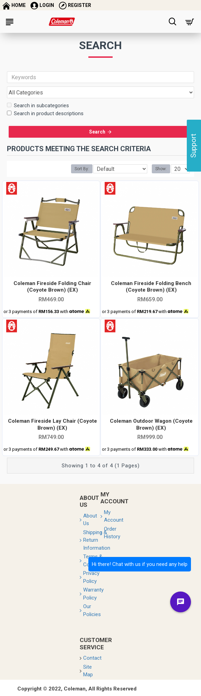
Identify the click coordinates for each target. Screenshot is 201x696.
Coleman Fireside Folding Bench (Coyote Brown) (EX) (151, 289)
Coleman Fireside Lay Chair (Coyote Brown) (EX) (52, 427)
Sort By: (82, 172)
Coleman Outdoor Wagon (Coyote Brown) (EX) (151, 427)
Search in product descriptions (45, 113)
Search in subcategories (38, 105)
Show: (161, 172)
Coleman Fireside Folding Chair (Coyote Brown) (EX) (52, 289)
